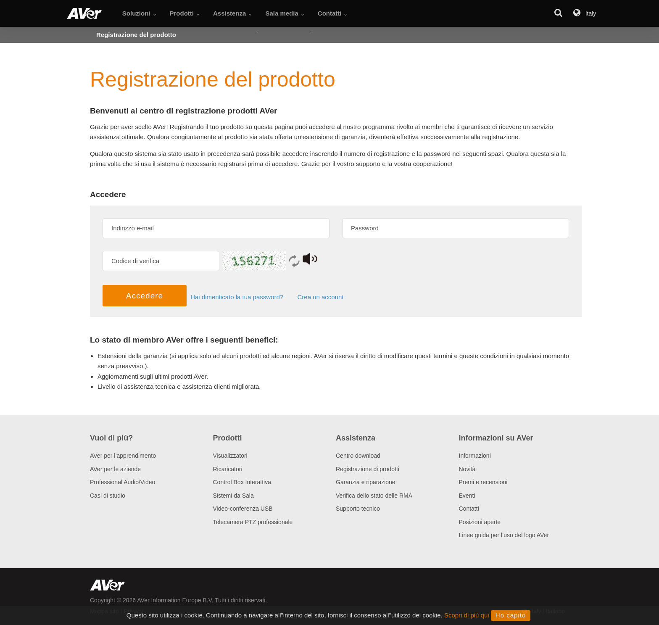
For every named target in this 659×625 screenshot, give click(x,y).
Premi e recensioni (483, 482)
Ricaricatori (228, 469)
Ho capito (511, 615)
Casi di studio (107, 495)
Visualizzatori (230, 455)
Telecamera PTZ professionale (253, 522)
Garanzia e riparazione (365, 482)
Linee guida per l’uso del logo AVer (504, 535)
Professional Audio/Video (122, 482)
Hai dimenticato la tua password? (240, 297)
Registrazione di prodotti (367, 469)
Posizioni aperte (480, 522)
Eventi (467, 495)
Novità (467, 469)
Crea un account (320, 297)
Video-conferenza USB (243, 508)
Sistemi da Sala (233, 495)
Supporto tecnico (358, 508)
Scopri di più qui (466, 615)
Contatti (469, 508)
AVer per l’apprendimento (123, 455)
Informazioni (475, 455)
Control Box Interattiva (242, 482)
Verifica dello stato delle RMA (374, 495)
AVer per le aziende (115, 469)
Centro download (358, 455)
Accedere (144, 295)
